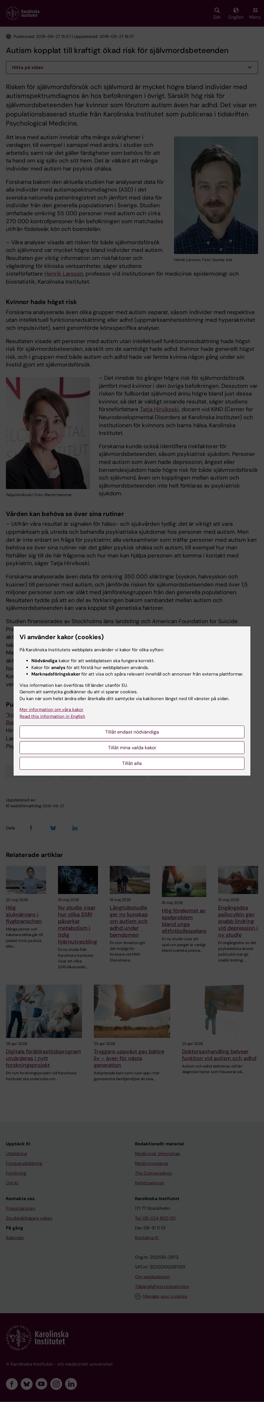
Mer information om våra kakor (51, 710)
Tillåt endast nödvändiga (132, 732)
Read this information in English (52, 716)
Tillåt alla (132, 763)
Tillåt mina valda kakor (132, 748)
